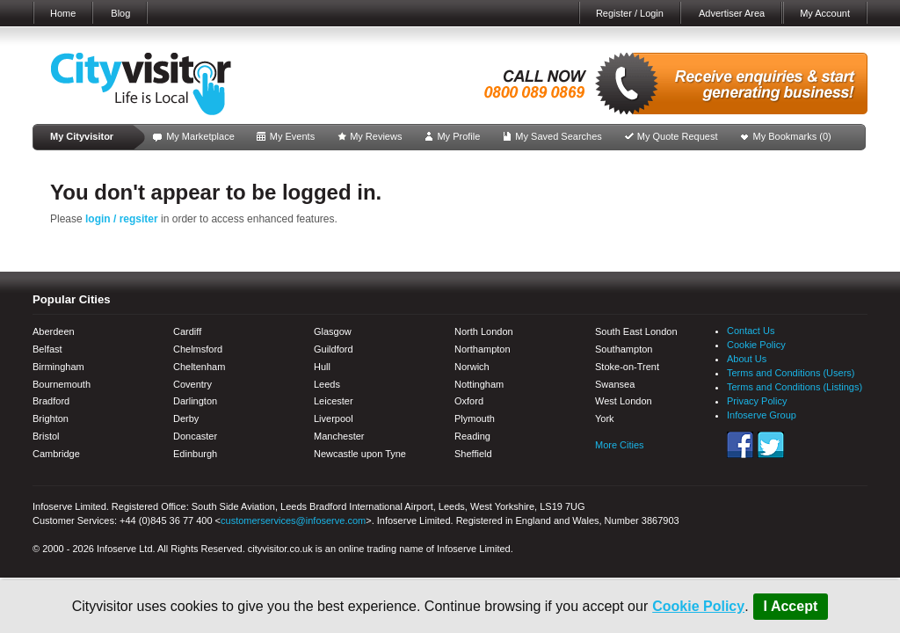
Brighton (51, 418)
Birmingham (58, 366)
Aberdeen (54, 331)
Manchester (339, 436)
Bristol (46, 436)
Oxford (468, 401)
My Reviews (376, 136)
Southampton (623, 349)
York (604, 418)
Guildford (333, 349)
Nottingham (479, 384)
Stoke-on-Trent (627, 366)
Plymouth (474, 418)
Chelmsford (197, 349)
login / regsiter (121, 219)
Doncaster (195, 436)
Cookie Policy (698, 606)
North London (483, 331)
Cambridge (56, 453)
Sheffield (473, 453)
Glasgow (333, 331)
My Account (825, 13)
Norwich (472, 366)
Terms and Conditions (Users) (791, 372)
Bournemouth (62, 384)
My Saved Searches (558, 136)
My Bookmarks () (792, 136)
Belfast (47, 349)
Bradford (51, 401)
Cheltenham (199, 366)
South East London (636, 331)
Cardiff (187, 331)
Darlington (195, 401)
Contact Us (750, 330)
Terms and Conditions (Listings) (794, 387)
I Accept (791, 606)
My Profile (458, 136)
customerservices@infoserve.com (293, 520)
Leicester (333, 401)
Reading (472, 436)
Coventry (192, 384)
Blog (120, 13)
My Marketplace (200, 136)
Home (63, 13)
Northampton (482, 349)
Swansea (615, 384)
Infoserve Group (761, 415)
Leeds (327, 384)
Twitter (771, 445)
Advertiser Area (732, 13)
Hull (322, 366)
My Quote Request (677, 136)
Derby (186, 418)
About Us (746, 358)
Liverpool (333, 418)
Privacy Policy (757, 401)
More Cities (619, 445)
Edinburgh (195, 453)
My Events (292, 136)
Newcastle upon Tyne (360, 453)
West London (623, 401)
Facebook (740, 445)
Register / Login (630, 13)
